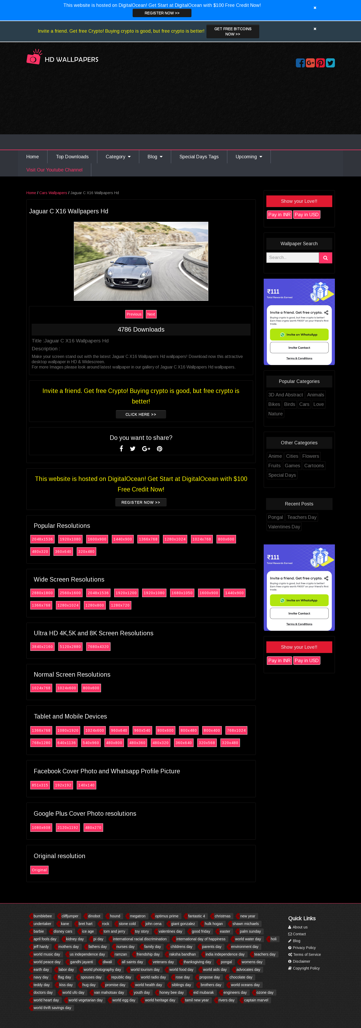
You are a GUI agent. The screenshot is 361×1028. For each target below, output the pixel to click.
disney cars (63, 931)
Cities (292, 456)
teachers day (265, 954)
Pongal (275, 517)
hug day (89, 985)
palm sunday (250, 931)
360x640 (63, 551)
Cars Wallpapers (53, 193)
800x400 (212, 730)
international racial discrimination (140, 939)
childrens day (181, 947)
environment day (245, 947)
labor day (66, 969)
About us (298, 927)
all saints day (132, 962)
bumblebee (43, 916)
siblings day (181, 985)
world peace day (47, 962)
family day (152, 947)
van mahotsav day (109, 992)
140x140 (86, 785)
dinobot (94, 916)
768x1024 (236, 730)
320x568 (207, 743)
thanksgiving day (197, 962)
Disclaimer (299, 961)
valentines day (170, 931)
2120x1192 (67, 827)
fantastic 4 (196, 916)
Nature (275, 413)
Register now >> (162, 13)
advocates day (248, 969)
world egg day (123, 1000)
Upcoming (249, 156)
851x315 (40, 785)
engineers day (235, 992)
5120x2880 (70, 647)
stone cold (127, 924)
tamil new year (197, 1000)
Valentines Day (284, 526)
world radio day (153, 977)
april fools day (45, 939)
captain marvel (256, 1000)
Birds (289, 404)
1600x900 (97, 539)
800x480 (189, 730)
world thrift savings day (52, 1008)
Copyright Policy (304, 968)
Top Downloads (72, 156)
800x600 (226, 539)
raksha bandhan (182, 954)
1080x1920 (68, 730)
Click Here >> (141, 414)
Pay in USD (307, 214)
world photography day (102, 969)
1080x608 (41, 827)
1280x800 (94, 605)
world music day (47, 954)
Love (319, 404)
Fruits (274, 465)
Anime (275, 456)
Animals (315, 394)
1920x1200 (126, 593)
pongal (226, 962)
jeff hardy (41, 947)
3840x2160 (42, 647)
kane (65, 924)
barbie (39, 931)
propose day (210, 977)
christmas (222, 916)
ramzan (121, 954)
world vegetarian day (86, 1000)
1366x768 (148, 539)
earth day (41, 969)
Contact (297, 934)
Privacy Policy (302, 948)
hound (115, 916)
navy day (41, 977)
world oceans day (245, 985)
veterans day (163, 962)
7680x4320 (98, 647)
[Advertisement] (180, 110)
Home (32, 156)
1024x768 (201, 539)
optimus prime (167, 916)
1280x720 (120, 605)
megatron (138, 916)
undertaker (42, 924)
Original (39, 870)
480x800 (114, 743)
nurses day (125, 947)
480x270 (93, 827)
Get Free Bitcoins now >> (233, 31)
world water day (248, 939)
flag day (64, 977)
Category (118, 156)
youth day (142, 992)
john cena (154, 924)
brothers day (211, 985)
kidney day (75, 939)
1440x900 (122, 539)
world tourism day (145, 969)
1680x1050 (182, 593)
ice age (88, 931)
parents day (212, 947)
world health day (148, 985)
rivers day (227, 1000)
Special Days (282, 475)
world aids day (215, 969)
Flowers (310, 456)
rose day (183, 977)
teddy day (42, 985)
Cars (304, 404)
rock (105, 924)
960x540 (142, 730)
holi (274, 939)
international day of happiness (200, 939)
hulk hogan (214, 924)
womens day (252, 962)
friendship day (148, 954)
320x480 (86, 551)
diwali (107, 962)
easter (225, 931)
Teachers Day (301, 517)
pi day (98, 939)
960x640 (119, 730)
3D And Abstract (285, 394)
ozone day (265, 992)
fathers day (98, 947)
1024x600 (66, 688)
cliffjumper (70, 916)
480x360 (137, 743)
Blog (155, 156)
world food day (181, 969)
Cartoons (314, 465)
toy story (142, 931)
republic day (121, 977)
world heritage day (160, 1000)
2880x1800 (42, 593)
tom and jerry (114, 931)
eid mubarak (204, 992)
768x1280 (41, 743)
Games (292, 465)
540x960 (91, 743)
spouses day (91, 977)
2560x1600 (70, 593)
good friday (201, 931)
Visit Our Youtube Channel (54, 170)
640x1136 (66, 743)
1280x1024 (175, 539)
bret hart (86, 924)
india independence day (225, 954)
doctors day (43, 992)
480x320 (40, 551)
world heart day (46, 1000)
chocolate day (241, 977)
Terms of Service (304, 954)
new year (247, 916)
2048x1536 (42, 539)
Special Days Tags (199, 156)
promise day (115, 985)
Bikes (274, 404)
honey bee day (172, 992)
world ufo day (73, 992)
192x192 (63, 785)
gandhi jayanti (81, 962)
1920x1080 (70, 539)
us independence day (87, 954)
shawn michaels (246, 924)
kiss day (66, 985)
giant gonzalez (183, 924)
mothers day (69, 947)
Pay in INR (279, 214)
